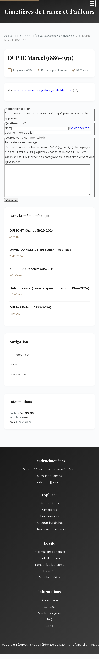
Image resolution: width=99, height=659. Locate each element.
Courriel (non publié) (19, 132)
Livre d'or (49, 571)
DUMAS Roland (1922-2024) (30, 308)
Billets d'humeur (49, 558)
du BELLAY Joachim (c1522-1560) (34, 269)
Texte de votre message (21, 142)
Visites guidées (49, 504)
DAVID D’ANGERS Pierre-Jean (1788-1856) (41, 250)
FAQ (49, 620)
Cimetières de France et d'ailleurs (49, 11)
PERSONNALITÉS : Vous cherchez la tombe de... (45, 36)
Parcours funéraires (49, 523)
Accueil (8, 36)
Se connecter (79, 128)
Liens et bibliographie (49, 565)
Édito (49, 626)
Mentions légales (49, 613)
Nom (8, 128)
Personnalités (49, 516)
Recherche (18, 375)
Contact (49, 607)
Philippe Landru (57, 70)
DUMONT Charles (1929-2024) (32, 231)
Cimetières (49, 510)
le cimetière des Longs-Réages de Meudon (43, 90)
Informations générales (49, 552)
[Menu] (92, 3)
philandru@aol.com (49, 482)
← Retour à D (20, 355)
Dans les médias (49, 578)
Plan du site (18, 365)
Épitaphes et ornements (49, 529)
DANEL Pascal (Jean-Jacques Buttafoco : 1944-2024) (49, 288)
